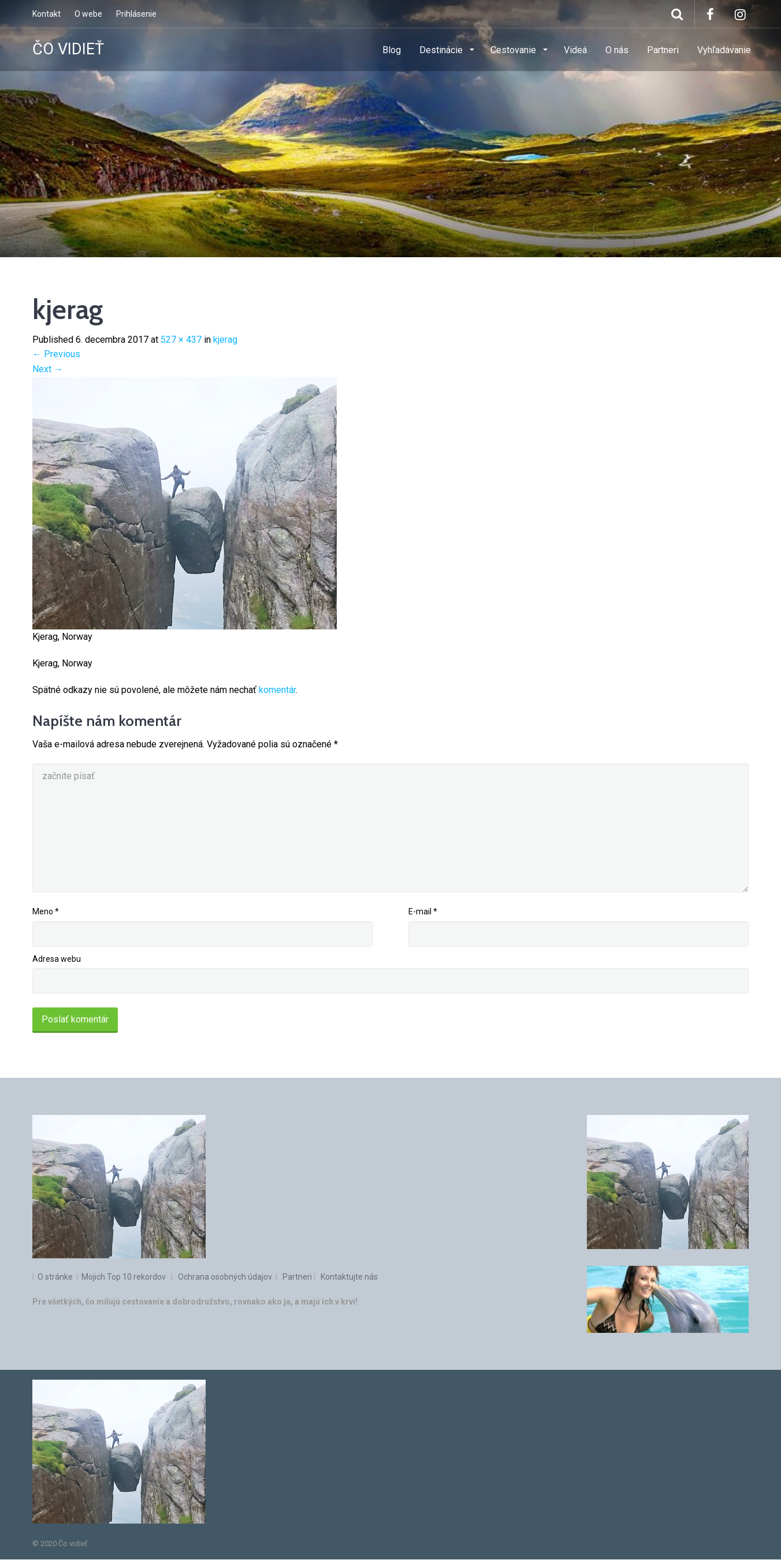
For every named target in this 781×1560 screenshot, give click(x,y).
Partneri (663, 50)
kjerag (225, 339)
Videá (575, 50)
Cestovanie (514, 50)
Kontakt (46, 13)
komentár (277, 689)
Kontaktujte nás (349, 1276)
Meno (45, 911)
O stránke (56, 1276)
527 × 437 (181, 339)
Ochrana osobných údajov (225, 1276)
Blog (391, 50)
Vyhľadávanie (724, 50)
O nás (616, 50)
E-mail (422, 911)
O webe (88, 13)
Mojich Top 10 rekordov (123, 1276)
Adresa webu (56, 959)
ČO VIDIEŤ (68, 49)
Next (47, 369)
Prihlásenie (136, 13)
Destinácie (442, 50)
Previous (56, 354)
